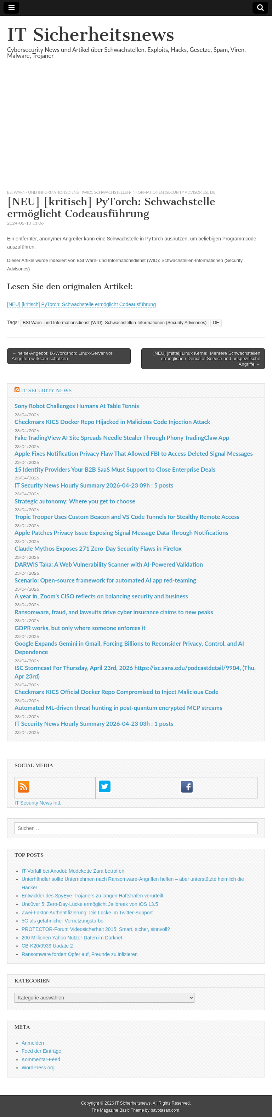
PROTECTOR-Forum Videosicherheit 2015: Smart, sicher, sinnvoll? (96, 929)
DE (212, 192)
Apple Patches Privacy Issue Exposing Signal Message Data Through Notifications (121, 532)
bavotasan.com (165, 1110)
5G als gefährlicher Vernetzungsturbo (62, 921)
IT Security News (46, 391)
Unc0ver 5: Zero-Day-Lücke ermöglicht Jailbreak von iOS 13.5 (90, 904)
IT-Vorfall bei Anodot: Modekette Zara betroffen (73, 871)
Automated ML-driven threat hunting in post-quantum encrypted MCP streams (118, 707)
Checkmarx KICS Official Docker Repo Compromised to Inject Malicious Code (117, 691)
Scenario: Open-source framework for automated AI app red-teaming (105, 580)
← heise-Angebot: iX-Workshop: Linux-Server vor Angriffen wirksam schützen (62, 356)
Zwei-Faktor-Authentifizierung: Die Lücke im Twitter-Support (87, 912)
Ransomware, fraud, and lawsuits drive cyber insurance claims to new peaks (114, 612)
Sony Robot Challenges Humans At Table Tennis (77, 406)
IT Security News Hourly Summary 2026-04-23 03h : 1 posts (94, 723)
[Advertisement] (136, 132)
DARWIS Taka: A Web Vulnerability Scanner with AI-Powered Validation (109, 564)
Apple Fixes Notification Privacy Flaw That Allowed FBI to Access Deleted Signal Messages (134, 453)
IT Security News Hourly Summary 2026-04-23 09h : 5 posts (94, 485)
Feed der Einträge (41, 1051)
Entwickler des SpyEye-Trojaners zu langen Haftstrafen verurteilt (92, 895)
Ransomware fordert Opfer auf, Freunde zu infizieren (80, 954)
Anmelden (33, 1043)
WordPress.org (38, 1067)
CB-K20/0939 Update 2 (47, 946)
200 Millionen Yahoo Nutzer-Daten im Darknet (72, 937)
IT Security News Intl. (38, 803)
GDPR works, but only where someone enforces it (80, 628)
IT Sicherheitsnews (90, 35)
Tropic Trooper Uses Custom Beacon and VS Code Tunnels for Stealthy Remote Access (127, 516)
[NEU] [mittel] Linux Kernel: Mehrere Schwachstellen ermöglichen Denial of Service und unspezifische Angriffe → (206, 359)
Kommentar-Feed (41, 1059)
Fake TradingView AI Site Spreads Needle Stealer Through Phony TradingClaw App (122, 437)
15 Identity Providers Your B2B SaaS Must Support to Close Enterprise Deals (115, 469)
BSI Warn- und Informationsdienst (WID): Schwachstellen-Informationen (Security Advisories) (107, 192)
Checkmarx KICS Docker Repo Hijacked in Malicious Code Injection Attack (112, 421)
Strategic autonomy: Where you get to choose (75, 501)
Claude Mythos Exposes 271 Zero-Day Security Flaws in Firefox (98, 548)
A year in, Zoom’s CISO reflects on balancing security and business (101, 596)
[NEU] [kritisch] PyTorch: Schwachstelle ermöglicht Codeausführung (81, 304)
